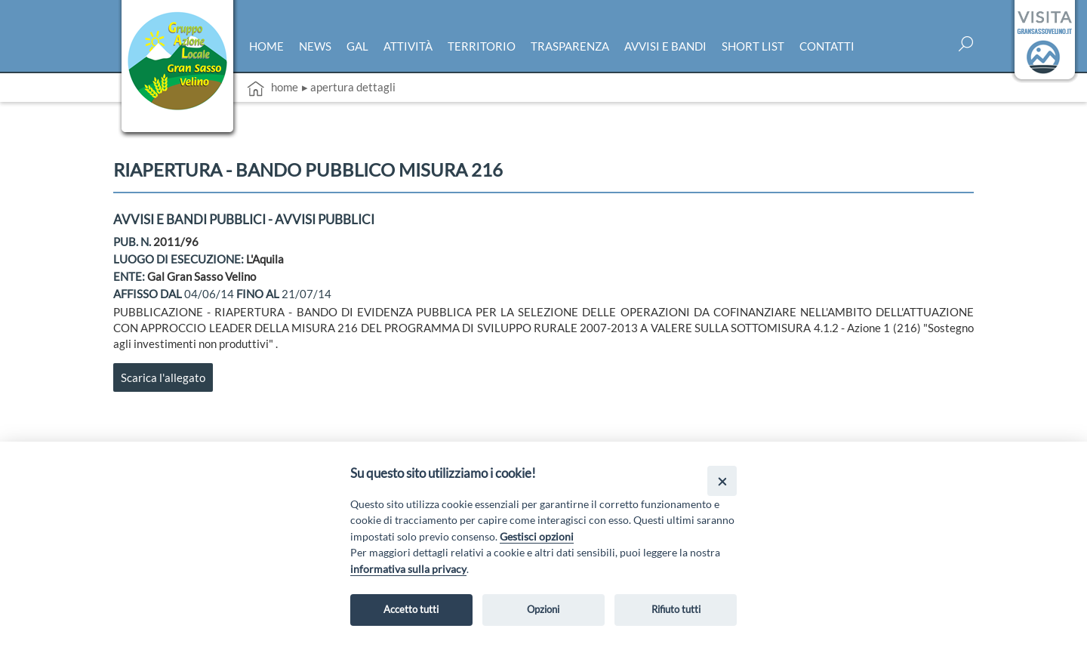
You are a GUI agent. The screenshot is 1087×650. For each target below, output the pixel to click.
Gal (357, 46)
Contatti (827, 46)
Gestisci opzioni (537, 536)
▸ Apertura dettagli (349, 87)
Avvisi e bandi (665, 46)
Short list (753, 46)
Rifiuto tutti (676, 609)
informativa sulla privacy (408, 568)
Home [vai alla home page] (272, 88)
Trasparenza (570, 46)
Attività (408, 46)
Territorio (482, 46)
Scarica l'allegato (163, 377)
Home (266, 46)
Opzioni (543, 609)
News (315, 46)
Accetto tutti (411, 609)
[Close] (722, 480)
